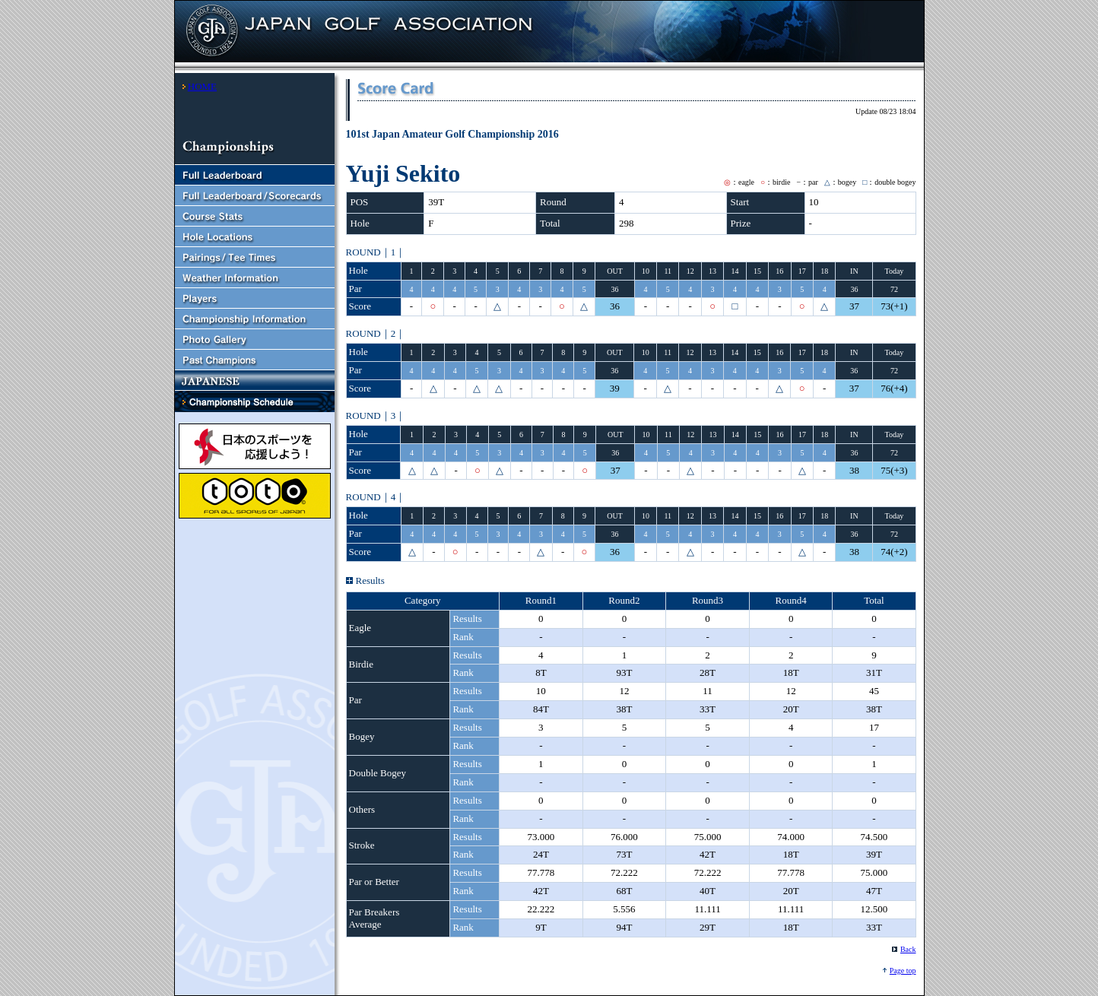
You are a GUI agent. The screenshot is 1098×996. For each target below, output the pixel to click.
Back (908, 949)
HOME (202, 86)
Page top (903, 970)
